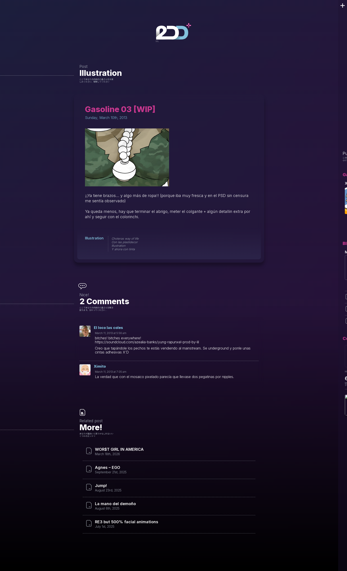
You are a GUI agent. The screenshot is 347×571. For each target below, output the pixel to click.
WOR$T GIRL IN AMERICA (119, 449)
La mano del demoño (115, 504)
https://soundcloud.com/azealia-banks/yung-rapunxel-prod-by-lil (147, 342)
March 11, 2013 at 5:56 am (110, 333)
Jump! (101, 485)
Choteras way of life (125, 238)
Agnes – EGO (107, 467)
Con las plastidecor (125, 242)
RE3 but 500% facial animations (126, 522)
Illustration (100, 73)
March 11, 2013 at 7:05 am (110, 371)
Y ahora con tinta (123, 249)
